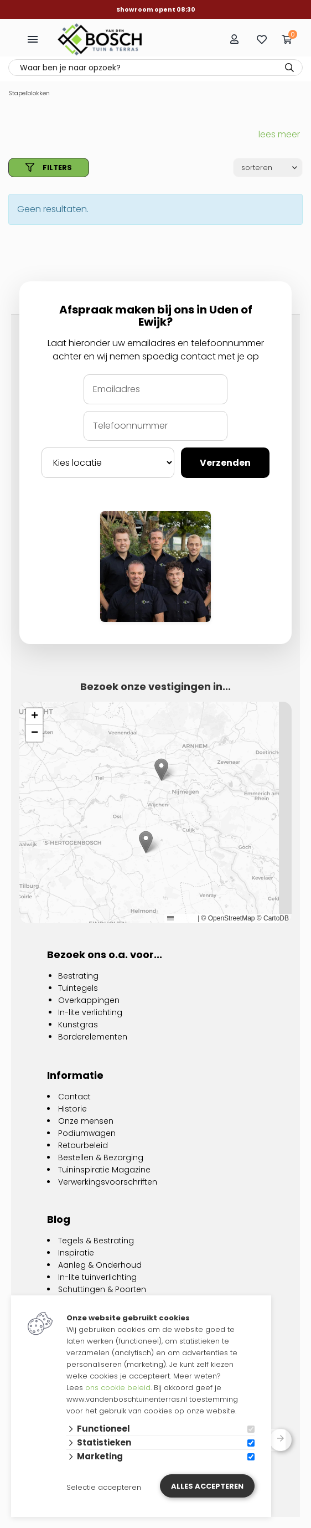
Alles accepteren (207, 1486)
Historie (72, 1108)
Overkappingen (89, 1000)
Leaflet (181, 918)
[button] (146, 842)
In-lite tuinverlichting (97, 1277)
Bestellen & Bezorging (100, 1157)
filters (48, 167)
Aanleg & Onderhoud (100, 1264)
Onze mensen (85, 1120)
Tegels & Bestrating (96, 1240)
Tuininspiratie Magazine (104, 1169)
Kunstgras (78, 1024)
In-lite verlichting (90, 1012)
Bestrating (78, 975)
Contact (74, 1096)
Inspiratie (76, 1252)
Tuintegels (78, 988)
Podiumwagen (87, 1133)
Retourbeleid (83, 1145)
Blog (58, 1219)
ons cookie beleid (118, 1387)
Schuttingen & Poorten (102, 1289)
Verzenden (225, 462)
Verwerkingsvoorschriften (107, 1181)
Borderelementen (92, 1036)
